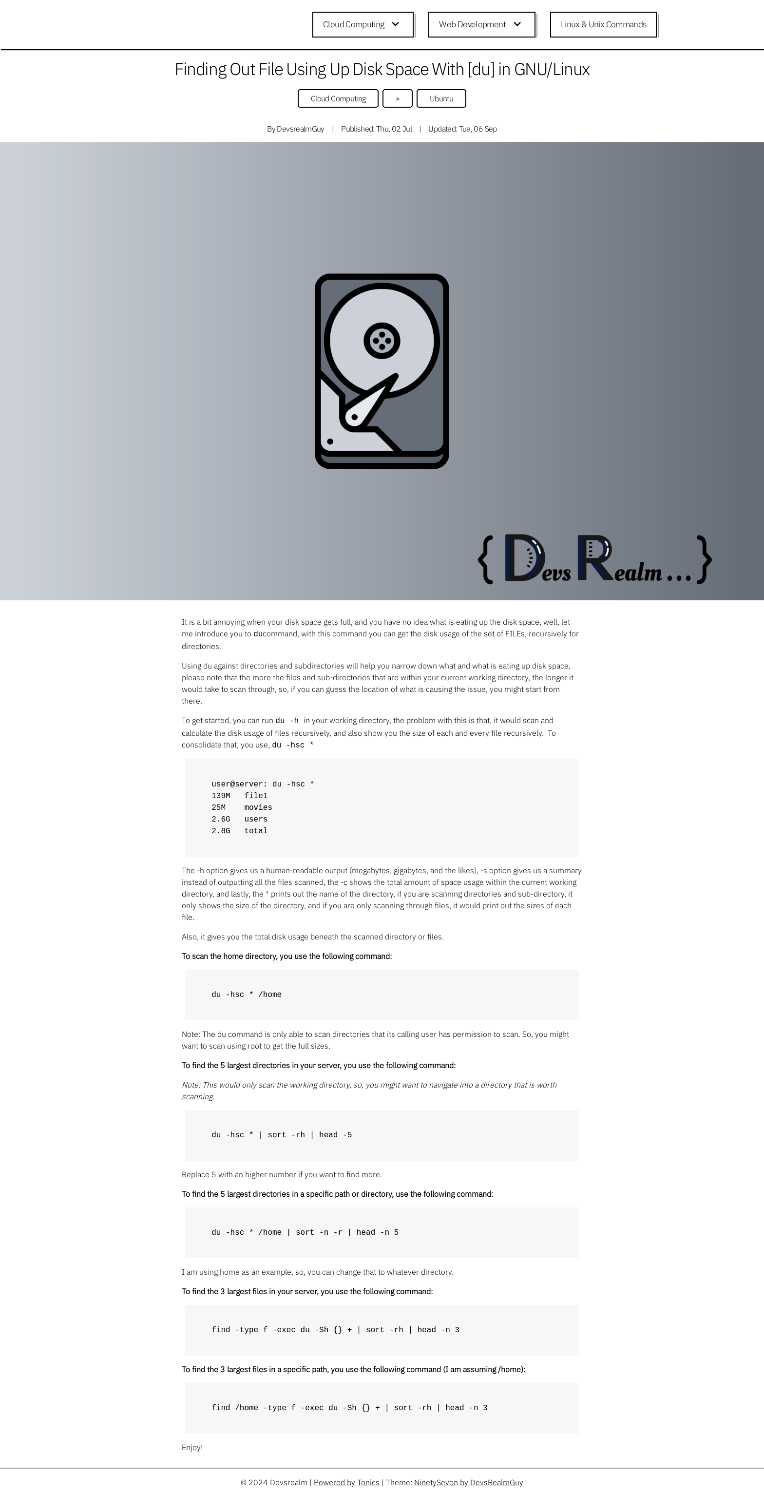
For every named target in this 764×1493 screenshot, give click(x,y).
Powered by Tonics (347, 1479)
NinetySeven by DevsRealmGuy (468, 1479)
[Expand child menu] (397, 25)
